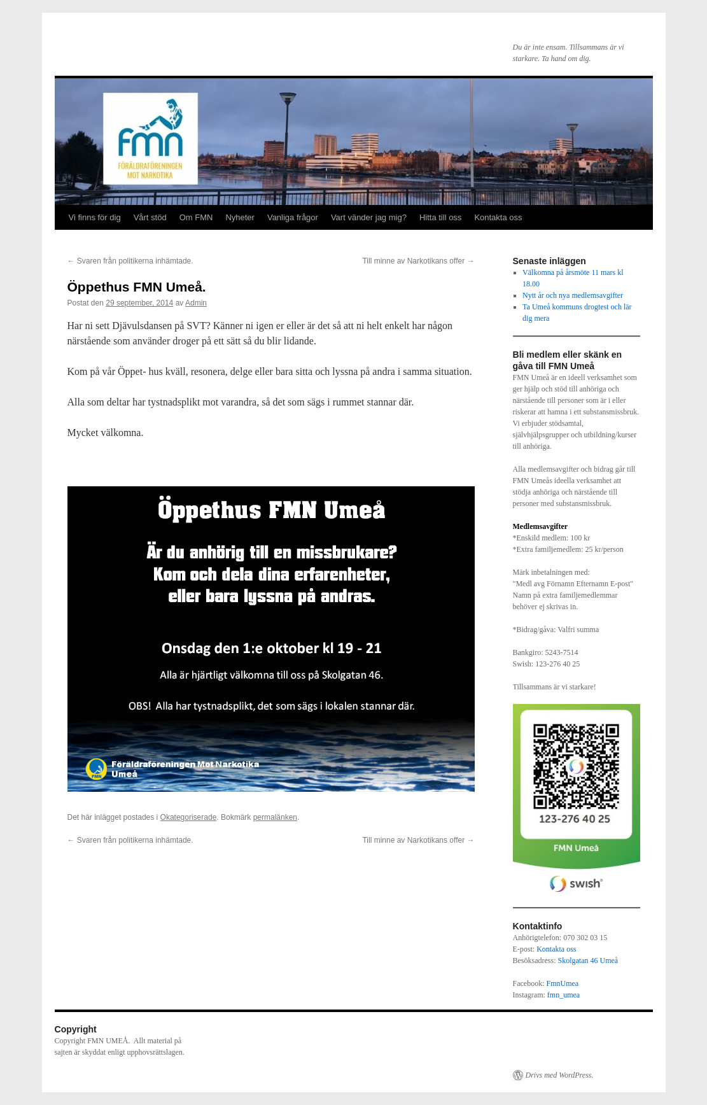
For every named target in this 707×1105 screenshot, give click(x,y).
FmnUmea (563, 983)
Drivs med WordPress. (560, 1075)
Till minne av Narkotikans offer (418, 261)
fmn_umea (563, 994)
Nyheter (240, 217)
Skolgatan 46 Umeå (588, 960)
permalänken (275, 817)
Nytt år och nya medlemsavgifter (572, 295)
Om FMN (196, 217)
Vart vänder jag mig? (369, 217)
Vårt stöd (150, 217)
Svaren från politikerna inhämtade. (130, 261)
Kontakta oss (498, 217)
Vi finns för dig (95, 217)
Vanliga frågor (292, 217)
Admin (196, 303)
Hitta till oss (440, 217)
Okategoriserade (188, 817)
